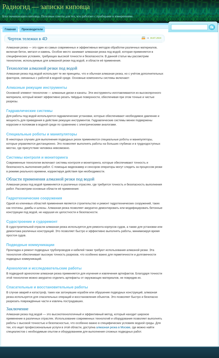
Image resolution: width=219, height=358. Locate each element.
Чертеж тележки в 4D (27, 38)
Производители (32, 29)
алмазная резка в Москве (113, 327)
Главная (10, 29)
